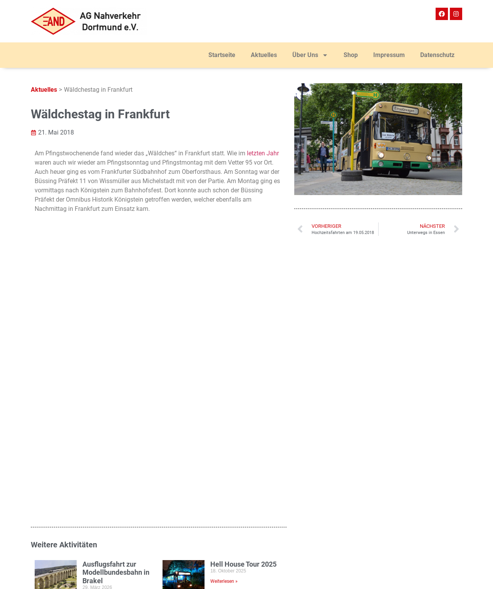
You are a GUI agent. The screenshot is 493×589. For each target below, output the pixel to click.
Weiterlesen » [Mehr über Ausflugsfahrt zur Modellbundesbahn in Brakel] (96, 315)
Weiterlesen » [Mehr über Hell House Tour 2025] (224, 299)
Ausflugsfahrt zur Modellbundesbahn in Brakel (115, 290)
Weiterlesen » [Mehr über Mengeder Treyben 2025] (224, 411)
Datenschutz (437, 55)
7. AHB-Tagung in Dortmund (109, 338)
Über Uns (310, 55)
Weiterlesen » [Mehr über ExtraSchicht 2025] (96, 403)
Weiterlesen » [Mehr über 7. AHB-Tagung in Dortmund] (96, 359)
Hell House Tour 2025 (243, 282)
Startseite (221, 55)
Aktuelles (264, 55)
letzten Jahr (263, 153)
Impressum (389, 55)
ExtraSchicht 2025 (110, 386)
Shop (351, 55)
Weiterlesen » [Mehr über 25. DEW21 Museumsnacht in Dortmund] (224, 367)
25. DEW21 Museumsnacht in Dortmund (238, 342)
